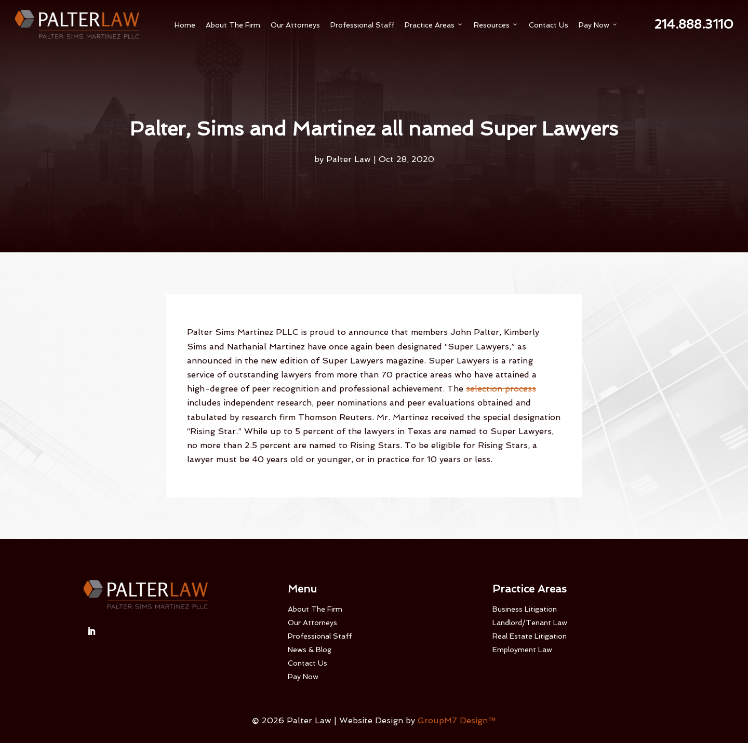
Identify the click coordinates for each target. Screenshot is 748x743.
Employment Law (522, 649)
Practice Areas (434, 25)
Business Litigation (524, 609)
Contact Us (548, 25)
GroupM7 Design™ (457, 720)
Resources (496, 25)
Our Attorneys (295, 25)
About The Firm (233, 25)
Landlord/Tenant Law (529, 622)
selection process (501, 389)
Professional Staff (362, 25)
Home (185, 25)
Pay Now (598, 25)
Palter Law (348, 159)
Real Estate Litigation (529, 636)
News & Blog (309, 649)
